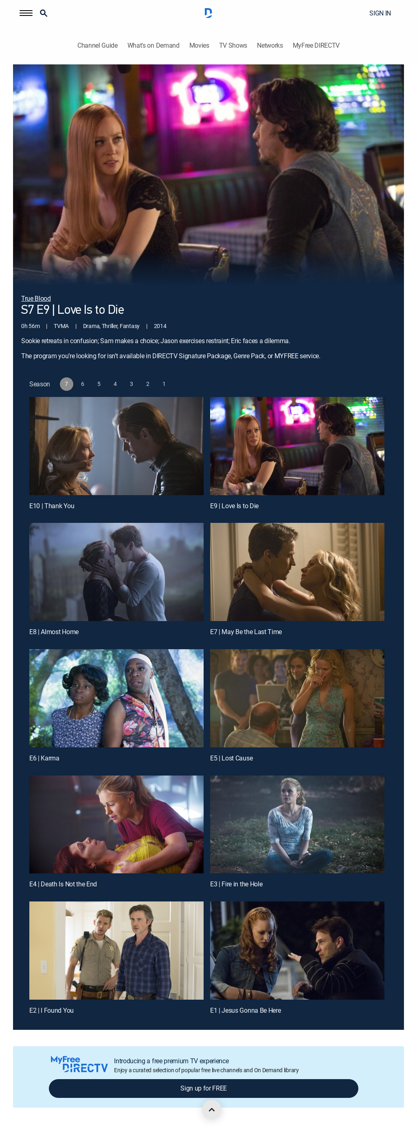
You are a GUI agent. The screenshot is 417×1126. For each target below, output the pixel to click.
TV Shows (233, 45)
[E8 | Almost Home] (116, 572)
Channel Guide (97, 45)
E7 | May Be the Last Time (246, 631)
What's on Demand (153, 45)
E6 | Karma (44, 758)
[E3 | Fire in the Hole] (297, 825)
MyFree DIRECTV (316, 45)
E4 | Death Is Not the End (63, 883)
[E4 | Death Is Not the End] (116, 825)
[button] (26, 13)
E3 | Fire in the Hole (236, 883)
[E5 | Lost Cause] (297, 698)
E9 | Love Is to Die (234, 505)
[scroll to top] (212, 1109)
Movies (199, 45)
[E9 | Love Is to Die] (297, 446)
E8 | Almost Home (54, 631)
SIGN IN (380, 13)
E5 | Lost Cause (231, 758)
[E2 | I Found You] (116, 950)
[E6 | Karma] (116, 698)
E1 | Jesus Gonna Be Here (245, 1010)
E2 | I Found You (51, 1010)
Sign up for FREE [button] (203, 1088)
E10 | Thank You (51, 505)
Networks (270, 45)
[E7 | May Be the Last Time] (297, 572)
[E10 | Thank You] (116, 446)
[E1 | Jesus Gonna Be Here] (297, 950)
